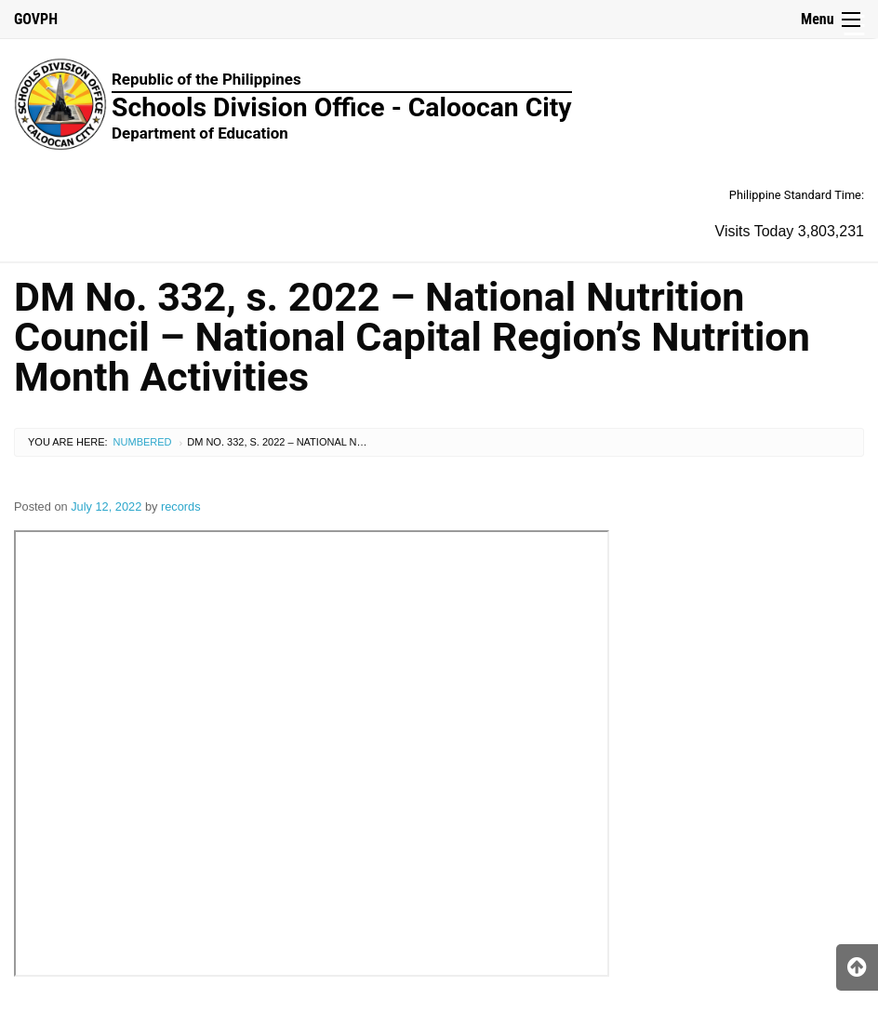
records (181, 506)
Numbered (142, 441)
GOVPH (36, 19)
